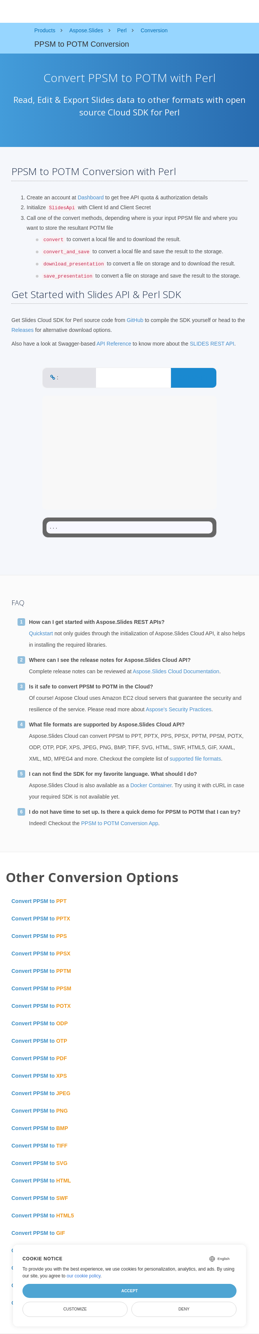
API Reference (113, 344)
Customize (75, 1309)
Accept (129, 1290)
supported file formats (195, 759)
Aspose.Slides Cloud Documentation (176, 671)
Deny (183, 1309)
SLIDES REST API (212, 344)
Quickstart (41, 633)
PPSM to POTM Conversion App (119, 823)
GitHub (135, 320)
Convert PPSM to (39, 901)
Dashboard (91, 197)
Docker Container (150, 785)
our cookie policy (84, 1276)
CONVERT (193, 377)
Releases (22, 330)
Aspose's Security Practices (178, 709)
